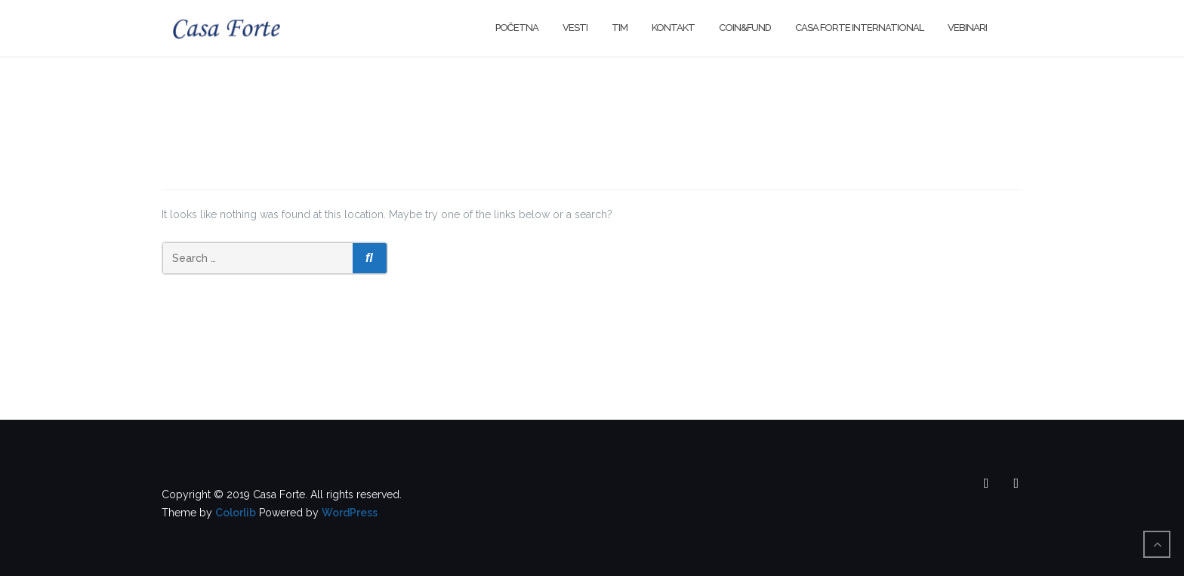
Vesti (575, 27)
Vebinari (967, 27)
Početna (516, 27)
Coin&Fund (745, 27)
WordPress (350, 513)
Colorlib (235, 513)
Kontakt (673, 27)
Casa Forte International (859, 27)
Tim (619, 27)
